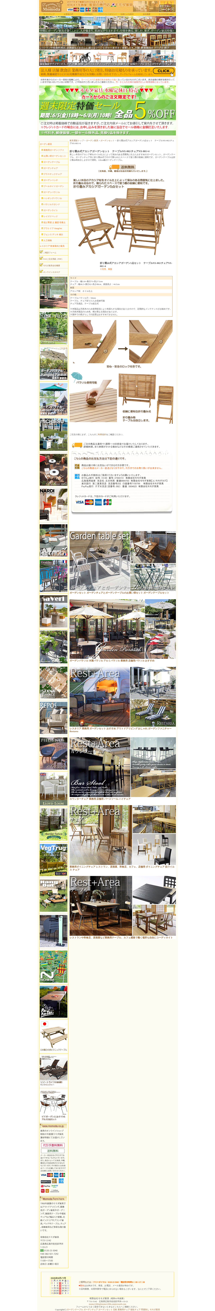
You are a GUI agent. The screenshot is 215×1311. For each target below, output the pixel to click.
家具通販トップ (77, 140)
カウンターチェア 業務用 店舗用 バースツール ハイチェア (100, 799)
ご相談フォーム (48, 252)
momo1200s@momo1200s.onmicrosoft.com (107, 1304)
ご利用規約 (88, 14)
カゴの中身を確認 (166, 14)
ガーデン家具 (92, 140)
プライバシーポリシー (107, 14)
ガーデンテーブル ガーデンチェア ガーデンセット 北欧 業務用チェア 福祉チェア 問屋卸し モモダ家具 (113, 1309)
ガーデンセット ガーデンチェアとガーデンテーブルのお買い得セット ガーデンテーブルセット (119, 593)
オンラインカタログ (50, 271)
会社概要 (146, 14)
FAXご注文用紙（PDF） (51, 258)
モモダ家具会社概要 (50, 265)
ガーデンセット (107, 140)
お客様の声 (68, 14)
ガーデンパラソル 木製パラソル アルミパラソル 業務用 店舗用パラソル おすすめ (112, 660)
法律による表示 (127, 14)
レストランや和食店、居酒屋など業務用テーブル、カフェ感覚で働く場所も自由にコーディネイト (121, 937)
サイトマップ (49, 14)
